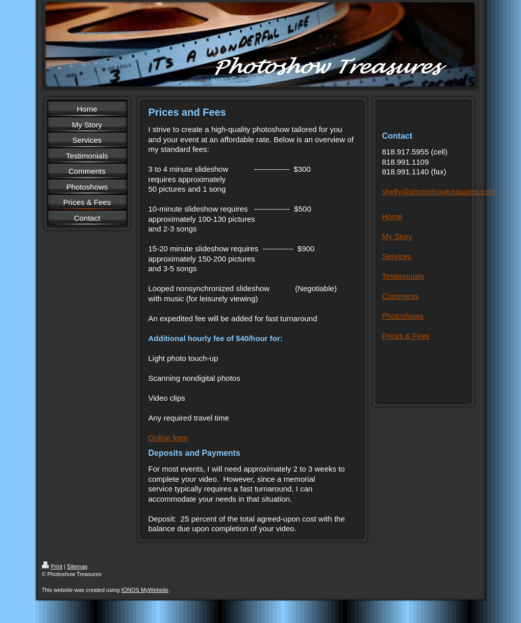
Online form (168, 437)
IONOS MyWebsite (144, 590)
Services (397, 256)
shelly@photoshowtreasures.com (438, 191)
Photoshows (403, 316)
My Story (397, 236)
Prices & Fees (406, 335)
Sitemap (77, 566)
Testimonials (403, 276)
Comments (400, 296)
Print (52, 566)
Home (392, 216)
